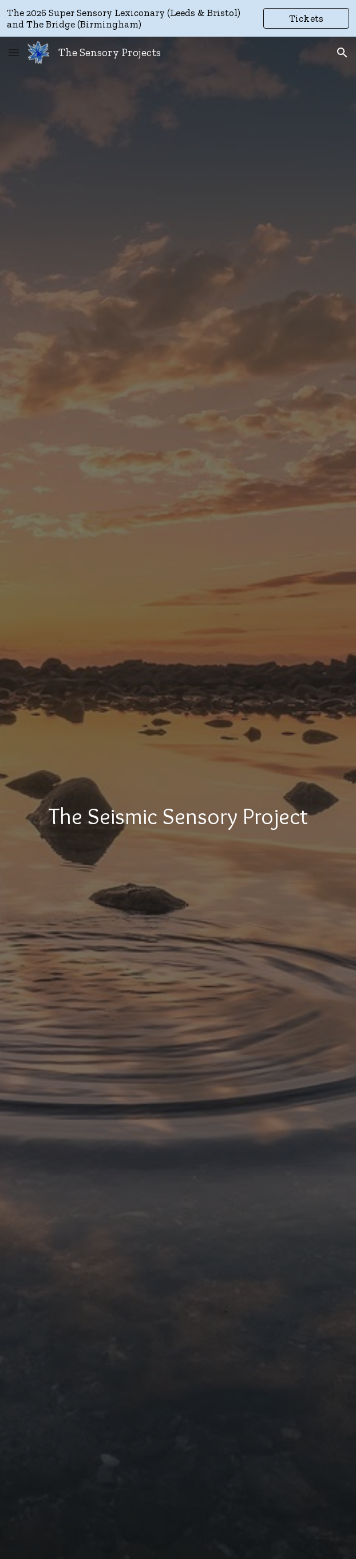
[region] (178, 18)
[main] (177, 816)
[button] (13, 52)
